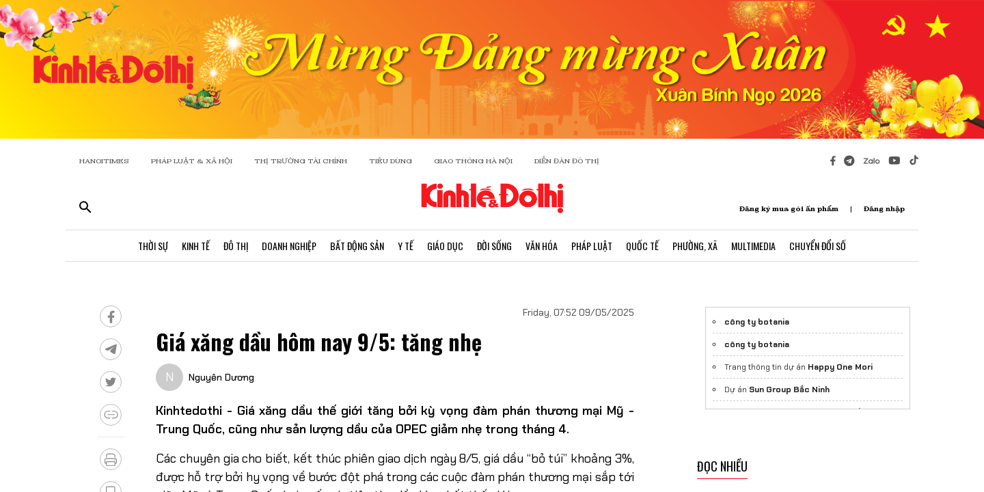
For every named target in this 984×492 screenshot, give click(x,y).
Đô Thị (235, 245)
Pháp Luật (591, 245)
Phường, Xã (695, 245)
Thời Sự (153, 245)
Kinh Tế (196, 245)
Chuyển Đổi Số (817, 245)
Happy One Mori (840, 366)
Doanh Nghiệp (289, 245)
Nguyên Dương (221, 377)
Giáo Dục (445, 245)
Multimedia (753, 245)
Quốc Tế (642, 245)
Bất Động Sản (357, 245)
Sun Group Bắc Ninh (789, 389)
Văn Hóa (541, 245)
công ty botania (756, 321)
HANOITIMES (104, 160)
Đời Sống (494, 245)
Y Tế (405, 245)
